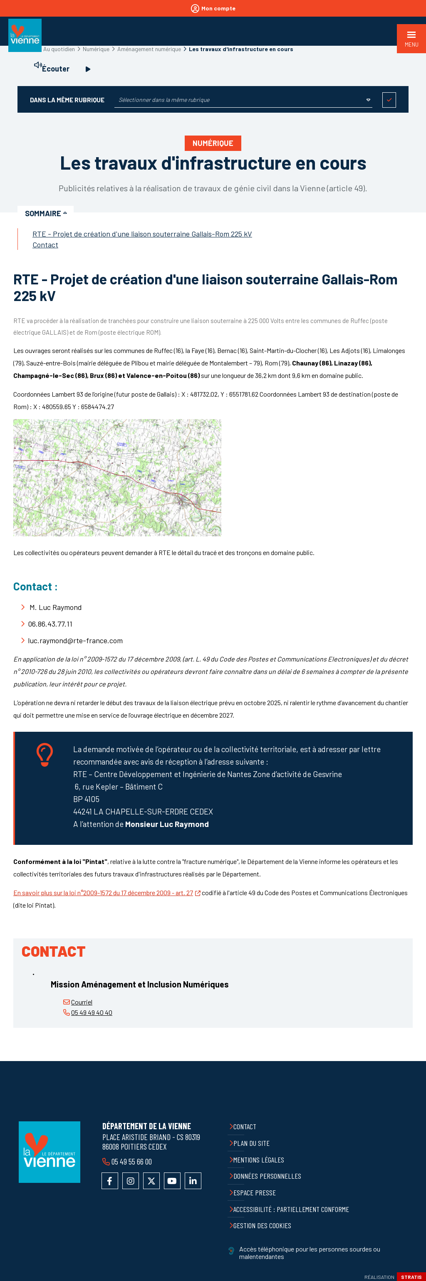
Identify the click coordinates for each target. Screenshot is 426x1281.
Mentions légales (258, 1159)
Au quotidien (59, 48)
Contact (45, 244)
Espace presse (254, 1192)
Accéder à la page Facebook (110, 1180)
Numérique (96, 48)
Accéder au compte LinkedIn (193, 1180)
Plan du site (251, 1143)
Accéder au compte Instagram (130, 1180)
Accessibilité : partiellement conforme (291, 1209)
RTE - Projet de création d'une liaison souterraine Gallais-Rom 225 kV (142, 233)
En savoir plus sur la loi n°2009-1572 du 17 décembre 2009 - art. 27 (103, 892)
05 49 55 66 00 (132, 1161)
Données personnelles (267, 1175)
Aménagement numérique (149, 48)
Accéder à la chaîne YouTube (172, 1180)
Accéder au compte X (151, 1180)
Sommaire (43, 213)
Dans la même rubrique (67, 100)
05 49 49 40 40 (91, 1012)
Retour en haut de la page (413, 1061)
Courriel (81, 1002)
